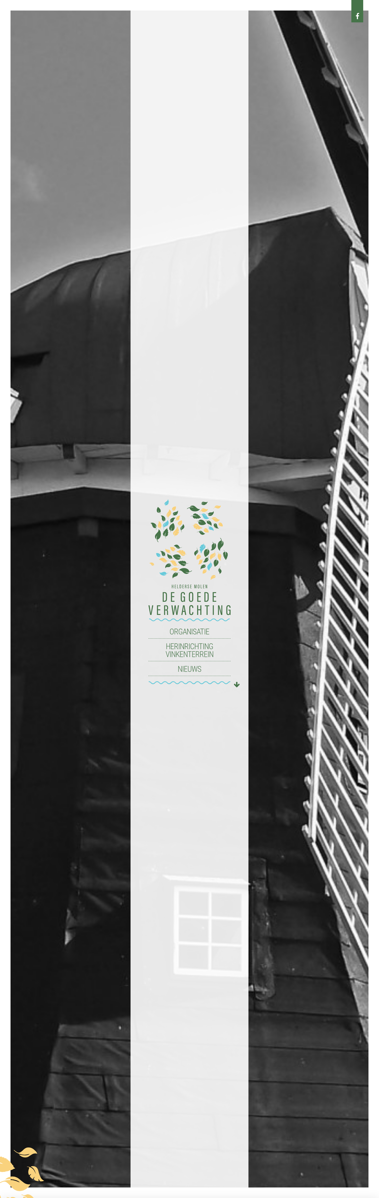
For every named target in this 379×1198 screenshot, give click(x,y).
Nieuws (189, 669)
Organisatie (189, 631)
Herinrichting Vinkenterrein (189, 650)
